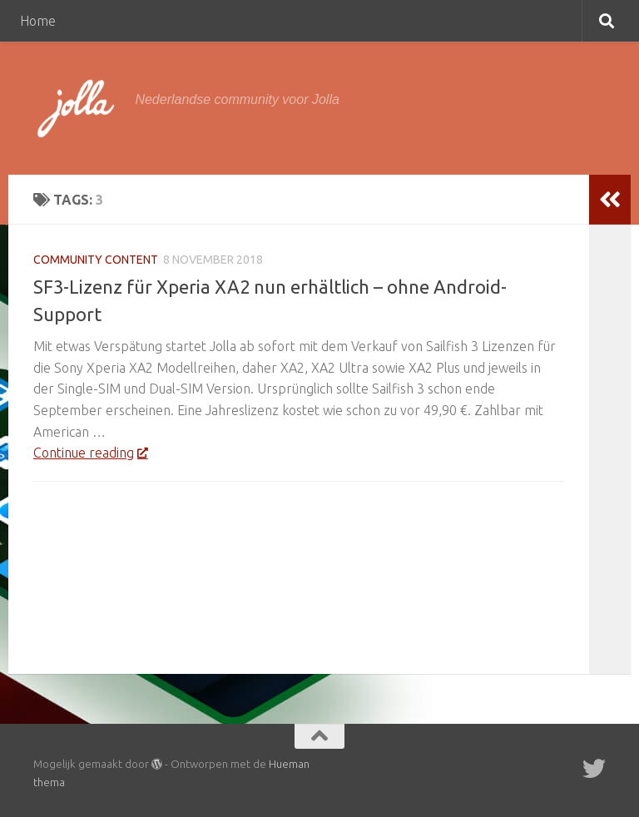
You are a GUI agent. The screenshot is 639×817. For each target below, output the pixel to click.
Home (38, 20)
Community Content (95, 259)
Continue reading (90, 452)
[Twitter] (594, 768)
